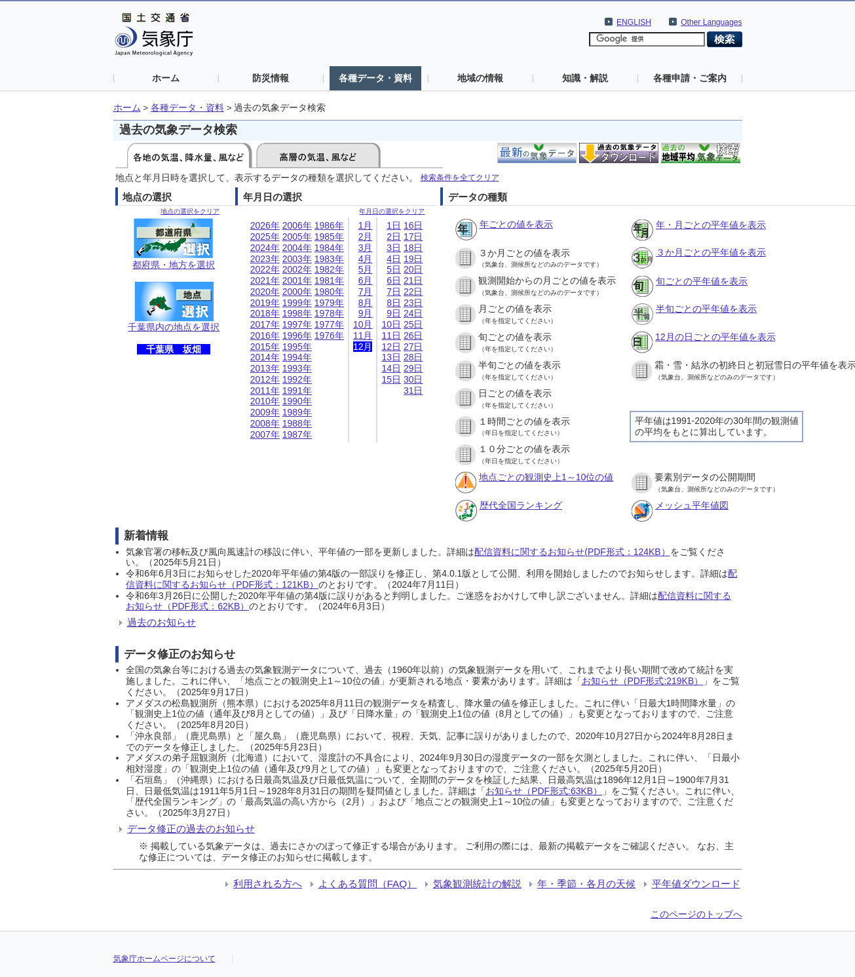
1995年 (297, 346)
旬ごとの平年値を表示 (702, 281)
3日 (394, 247)
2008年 (265, 423)
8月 (365, 302)
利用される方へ (267, 883)
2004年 (297, 247)
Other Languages (711, 22)
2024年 (265, 247)
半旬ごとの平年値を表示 (706, 308)
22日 (413, 291)
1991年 (297, 390)
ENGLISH (634, 22)
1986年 (329, 225)
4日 (394, 259)
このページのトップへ (696, 914)
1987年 (297, 434)
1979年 (329, 302)
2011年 (265, 390)
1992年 (297, 379)
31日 (413, 390)
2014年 (265, 357)
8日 (394, 302)
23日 (413, 302)
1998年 (297, 313)
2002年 (297, 269)
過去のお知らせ (161, 622)
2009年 (265, 412)
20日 (413, 269)
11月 (363, 335)
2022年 (265, 269)
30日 (413, 379)
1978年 (329, 313)
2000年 (297, 291)
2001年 (297, 280)
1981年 (329, 280)
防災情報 (270, 78)
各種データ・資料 (375, 78)
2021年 (265, 280)
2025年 (265, 236)
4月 (365, 259)
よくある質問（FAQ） (367, 883)
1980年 (329, 291)
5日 (394, 269)
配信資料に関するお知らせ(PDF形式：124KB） (572, 551)
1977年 (329, 324)
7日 (394, 291)
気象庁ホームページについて (164, 958)
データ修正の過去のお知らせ (191, 828)
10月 (363, 324)
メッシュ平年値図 (692, 505)
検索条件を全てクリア (460, 177)
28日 (413, 357)
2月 (365, 236)
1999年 (297, 302)
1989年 (297, 412)
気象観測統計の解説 (477, 883)
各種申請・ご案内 (690, 78)
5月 (365, 269)
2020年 (265, 291)
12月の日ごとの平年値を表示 (715, 337)
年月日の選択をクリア (392, 211)
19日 (413, 259)
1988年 (297, 423)
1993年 (297, 368)
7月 (365, 291)
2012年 (265, 379)
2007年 (265, 434)
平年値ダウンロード (696, 883)
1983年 (329, 259)
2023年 (265, 259)
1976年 (329, 335)
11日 (391, 335)
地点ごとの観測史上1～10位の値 (546, 477)
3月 (365, 247)
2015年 (265, 346)
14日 (391, 368)
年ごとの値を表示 (516, 224)
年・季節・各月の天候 (586, 883)
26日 (413, 335)
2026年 (265, 225)
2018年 (265, 313)
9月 (365, 313)
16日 (413, 225)
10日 (391, 324)
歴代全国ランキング (521, 505)
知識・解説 (585, 78)
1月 (365, 225)
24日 (413, 313)
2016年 (265, 335)
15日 (391, 379)
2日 (394, 236)
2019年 (265, 302)
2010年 (265, 401)
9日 (394, 313)
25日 (413, 324)
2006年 (297, 225)
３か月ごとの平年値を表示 (711, 252)
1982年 (329, 269)
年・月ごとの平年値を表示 (711, 225)
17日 (413, 236)
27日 (413, 346)
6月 (365, 280)
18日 (413, 247)
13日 (391, 357)
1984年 (329, 247)
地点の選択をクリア (190, 211)
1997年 (297, 324)
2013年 (265, 368)
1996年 (297, 335)
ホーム (166, 78)
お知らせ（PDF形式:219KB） (643, 681)
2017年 (265, 324)
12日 (391, 346)
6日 (394, 280)
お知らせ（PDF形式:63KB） (543, 791)
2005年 (297, 236)
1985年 (329, 236)
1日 (394, 225)
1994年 (297, 357)
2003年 (297, 259)
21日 (413, 280)
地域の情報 (480, 78)
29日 (413, 368)
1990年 (297, 401)
